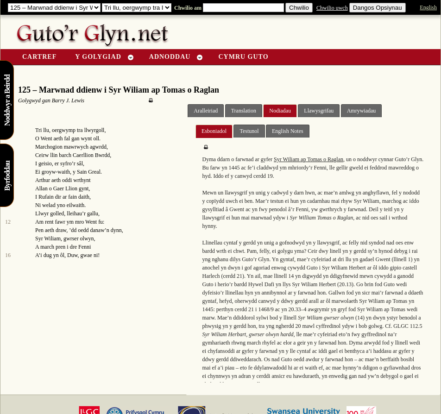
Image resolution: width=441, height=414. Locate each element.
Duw (72, 255)
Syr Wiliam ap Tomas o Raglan (308, 159)
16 (8, 255)
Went (46, 138)
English (428, 7)
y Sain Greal (87, 172)
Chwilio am (187, 8)
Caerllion (83, 155)
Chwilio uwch (332, 8)
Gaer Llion (65, 188)
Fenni (84, 247)
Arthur (42, 180)
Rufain (46, 197)
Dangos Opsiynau (377, 7)
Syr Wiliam (48, 238)
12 (8, 222)
